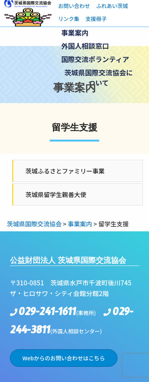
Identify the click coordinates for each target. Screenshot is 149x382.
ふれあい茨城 (112, 6)
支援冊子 (96, 18)
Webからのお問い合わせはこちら (63, 358)
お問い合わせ (74, 6)
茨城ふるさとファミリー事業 (65, 170)
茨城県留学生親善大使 (55, 194)
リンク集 (68, 18)
